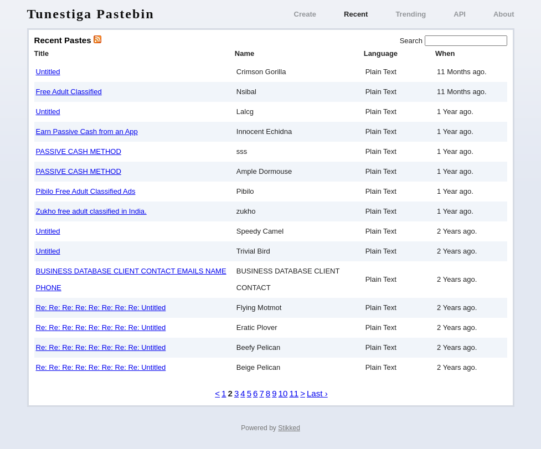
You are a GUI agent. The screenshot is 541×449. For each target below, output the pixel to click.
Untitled (48, 72)
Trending (410, 14)
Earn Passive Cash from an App (87, 131)
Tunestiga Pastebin (90, 14)
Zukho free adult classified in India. (91, 211)
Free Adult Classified (69, 91)
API (460, 14)
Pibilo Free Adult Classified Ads (86, 191)
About (503, 14)
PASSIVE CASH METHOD (78, 151)
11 (293, 393)
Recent (356, 14)
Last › (317, 393)
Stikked (289, 428)
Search (412, 41)
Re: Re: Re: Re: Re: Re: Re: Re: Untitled (101, 307)
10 (283, 393)
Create (305, 14)
